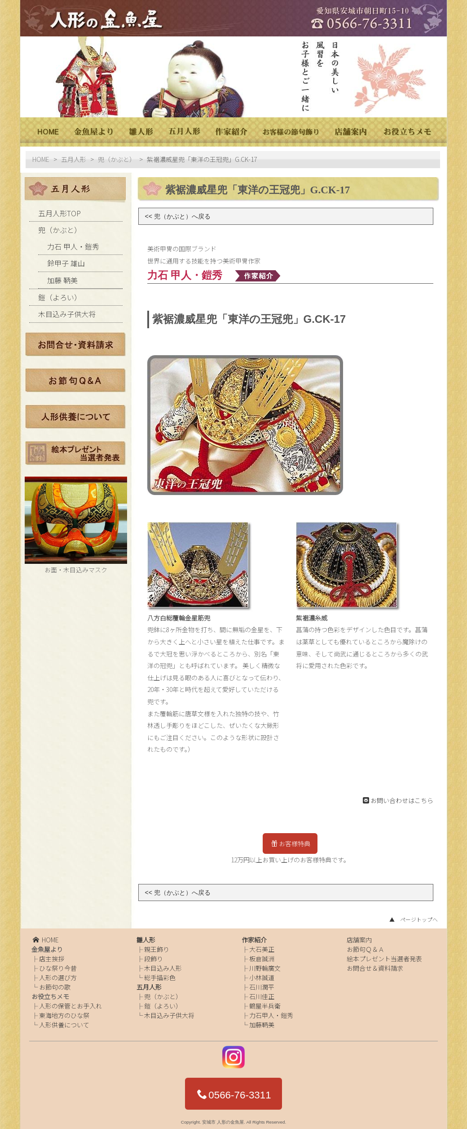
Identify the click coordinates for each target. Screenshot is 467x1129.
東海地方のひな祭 (64, 1011)
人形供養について (64, 1021)
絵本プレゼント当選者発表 (384, 955)
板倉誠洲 (261, 955)
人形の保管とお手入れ (70, 1002)
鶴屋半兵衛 (265, 1002)
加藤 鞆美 (62, 276)
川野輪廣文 (265, 964)
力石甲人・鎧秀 (271, 1011)
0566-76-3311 (234, 1091)
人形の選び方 (58, 973)
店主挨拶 (51, 955)
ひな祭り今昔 (58, 964)
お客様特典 (290, 839)
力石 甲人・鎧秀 (73, 242)
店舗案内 (359, 936)
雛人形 (146, 936)
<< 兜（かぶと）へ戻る (178, 212)
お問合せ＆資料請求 (375, 964)
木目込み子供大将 (67, 310)
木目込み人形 (163, 964)
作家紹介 (254, 936)
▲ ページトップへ (413, 915)
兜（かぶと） (117, 155)
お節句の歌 (54, 983)
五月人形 (73, 155)
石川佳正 (261, 992)
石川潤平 (261, 983)
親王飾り (156, 945)
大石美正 (261, 945)
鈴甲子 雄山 (66, 259)
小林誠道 (261, 973)
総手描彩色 (160, 973)
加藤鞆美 (261, 1021)
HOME (40, 155)
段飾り (153, 955)
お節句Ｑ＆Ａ (365, 945)
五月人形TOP (59, 209)
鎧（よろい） (59, 293)
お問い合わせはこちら (398, 796)
